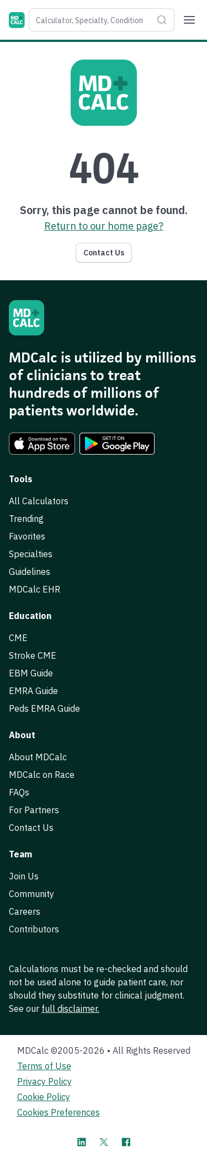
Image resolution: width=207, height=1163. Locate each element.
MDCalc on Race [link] (42, 774)
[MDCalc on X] (104, 1142)
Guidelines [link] (29, 571)
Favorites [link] (27, 536)
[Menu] (189, 20)
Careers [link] (24, 911)
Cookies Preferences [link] (58, 1112)
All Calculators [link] (38, 500)
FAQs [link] (19, 792)
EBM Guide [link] (31, 673)
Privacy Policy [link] (44, 1081)
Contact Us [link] (31, 827)
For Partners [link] (34, 809)
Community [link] (31, 893)
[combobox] (90, 20)
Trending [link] (26, 518)
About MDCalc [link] (38, 756)
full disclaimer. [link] (70, 1008)
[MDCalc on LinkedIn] (82, 1142)
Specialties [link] (30, 553)
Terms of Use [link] (44, 1065)
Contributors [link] (34, 929)
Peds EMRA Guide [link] (44, 708)
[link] (42, 444)
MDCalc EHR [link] (34, 589)
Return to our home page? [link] (103, 226)
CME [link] (18, 637)
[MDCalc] (17, 20)
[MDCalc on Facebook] (126, 1142)
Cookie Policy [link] (43, 1096)
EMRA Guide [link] (33, 690)
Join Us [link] (24, 876)
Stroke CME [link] (32, 655)
